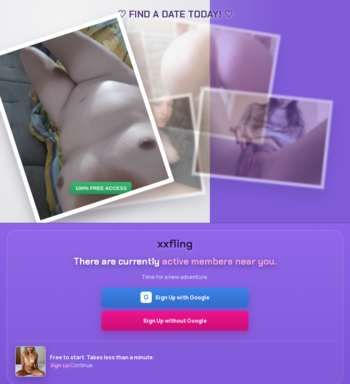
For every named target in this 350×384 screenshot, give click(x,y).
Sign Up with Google (175, 297)
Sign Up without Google (175, 320)
